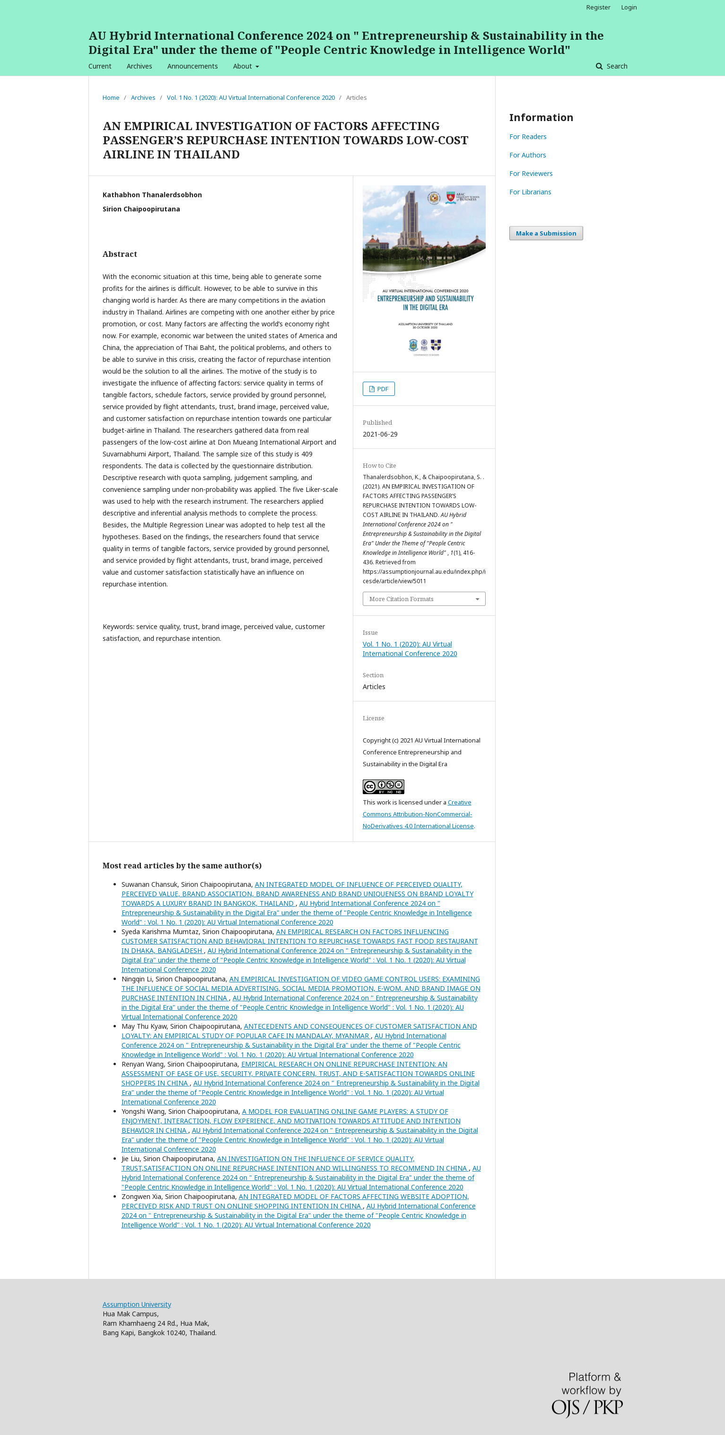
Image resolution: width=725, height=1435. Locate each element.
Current (100, 65)
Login (629, 7)
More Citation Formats (401, 599)
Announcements (192, 65)
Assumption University (137, 1304)
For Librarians (530, 191)
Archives (139, 65)
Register (598, 7)
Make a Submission (546, 233)
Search (616, 65)
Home (111, 97)
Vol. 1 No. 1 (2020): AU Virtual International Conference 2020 (251, 97)
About (243, 65)
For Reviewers (531, 173)
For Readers (528, 136)
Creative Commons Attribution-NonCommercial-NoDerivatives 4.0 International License (418, 814)
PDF (382, 389)
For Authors (527, 154)
